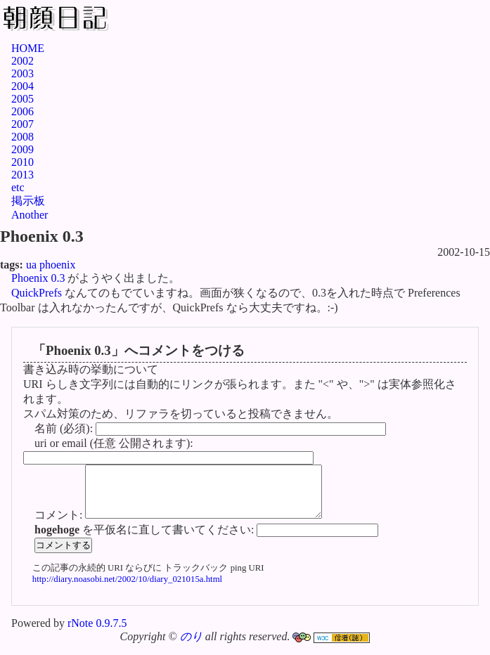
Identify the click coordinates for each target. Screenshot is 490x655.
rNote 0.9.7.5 (97, 634)
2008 (22, 137)
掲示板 (28, 201)
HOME (27, 48)
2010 (22, 162)
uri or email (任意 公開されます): (113, 443)
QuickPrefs (36, 293)
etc (18, 187)
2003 (22, 73)
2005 (22, 99)
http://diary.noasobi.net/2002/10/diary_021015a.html (127, 590)
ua (31, 265)
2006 (22, 111)
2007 (22, 124)
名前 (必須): (65, 428)
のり (191, 647)
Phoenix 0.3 (38, 278)
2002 (22, 61)
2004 (22, 86)
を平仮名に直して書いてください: (145, 540)
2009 (22, 149)
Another (29, 215)
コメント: (59, 525)
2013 (22, 175)
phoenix (57, 265)
